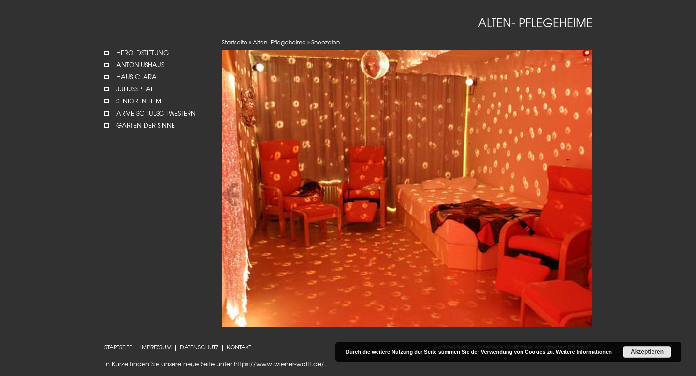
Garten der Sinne (145, 126)
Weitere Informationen (584, 352)
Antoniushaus (140, 65)
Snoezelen (325, 43)
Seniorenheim (138, 102)
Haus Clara (136, 77)
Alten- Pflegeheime (279, 43)
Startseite (234, 43)
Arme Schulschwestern (156, 114)
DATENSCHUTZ (199, 348)
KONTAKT (239, 348)
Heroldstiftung (142, 53)
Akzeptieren (647, 351)
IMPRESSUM (156, 348)
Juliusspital (135, 90)
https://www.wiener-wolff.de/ (279, 365)
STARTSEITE (118, 348)
